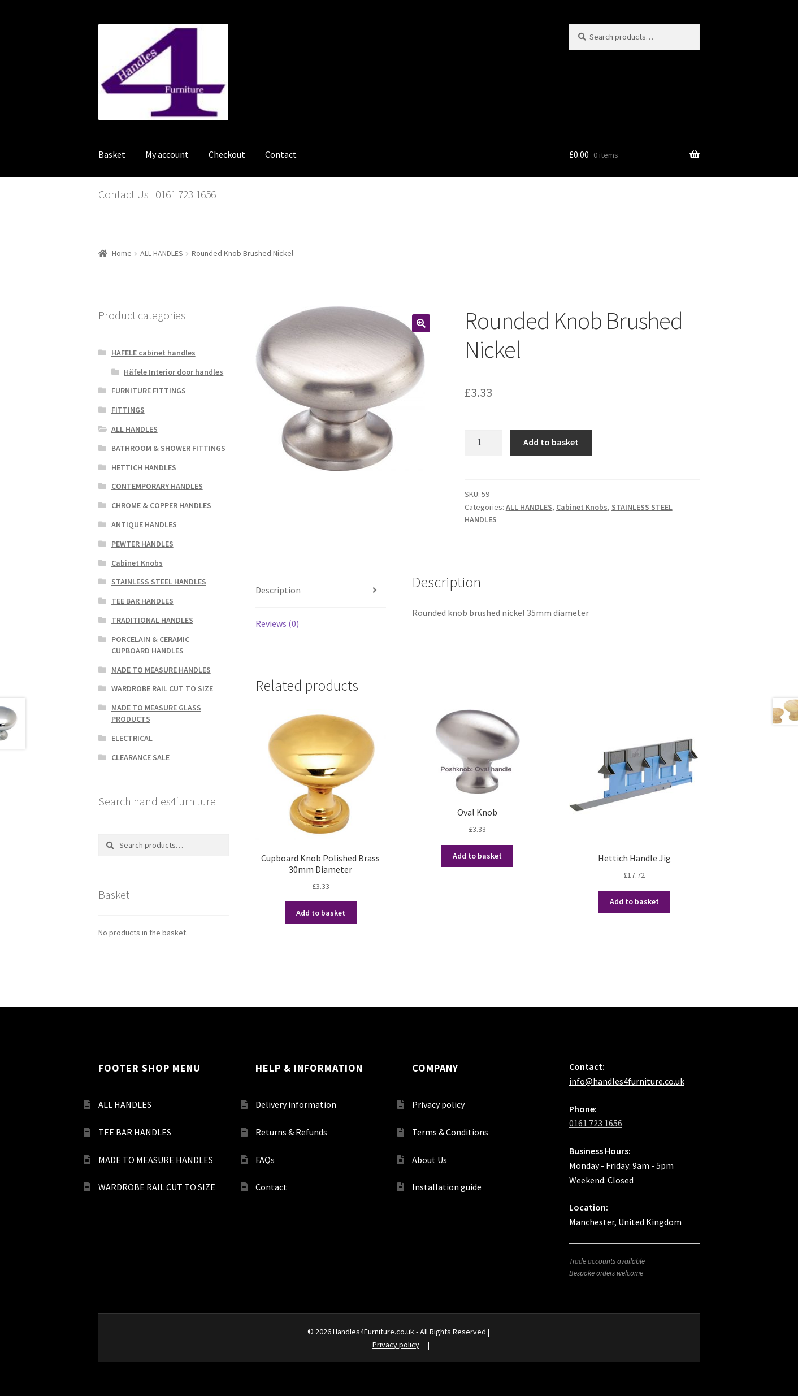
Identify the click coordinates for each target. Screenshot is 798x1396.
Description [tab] (278, 590)
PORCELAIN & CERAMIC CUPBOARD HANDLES (150, 645)
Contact (281, 154)
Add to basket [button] (320, 913)
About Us (429, 1159)
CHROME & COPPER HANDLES (161, 505)
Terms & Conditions (450, 1132)
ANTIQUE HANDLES (144, 524)
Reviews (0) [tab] (277, 623)
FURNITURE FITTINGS (148, 390)
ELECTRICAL (132, 738)
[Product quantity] (484, 443)
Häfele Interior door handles (173, 372)
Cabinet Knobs (582, 507)
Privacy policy (438, 1104)
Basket (111, 154)
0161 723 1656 (595, 1123)
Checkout (227, 154)
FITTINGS (128, 410)
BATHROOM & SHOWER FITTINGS (168, 448)
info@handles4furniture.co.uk (626, 1081)
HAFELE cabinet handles (153, 353)
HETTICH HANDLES (143, 467)
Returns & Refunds (291, 1132)
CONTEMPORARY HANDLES (157, 486)
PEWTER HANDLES (142, 544)
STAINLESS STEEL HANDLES (158, 581)
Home (122, 253)
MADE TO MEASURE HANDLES (161, 670)
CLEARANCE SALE (140, 757)
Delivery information (295, 1104)
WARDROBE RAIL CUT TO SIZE (162, 688)
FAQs (265, 1159)
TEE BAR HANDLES (142, 601)
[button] (421, 323)
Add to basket (551, 442)
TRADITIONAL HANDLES (152, 620)
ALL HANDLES (161, 253)
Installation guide (447, 1187)
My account (167, 154)
